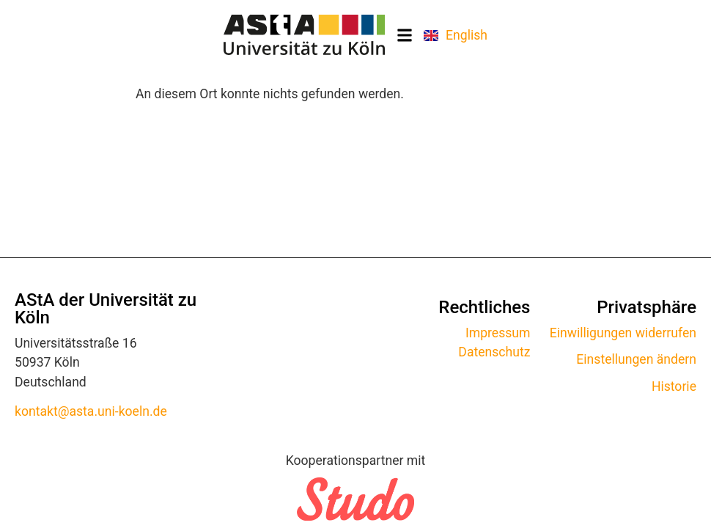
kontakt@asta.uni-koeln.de (91, 411)
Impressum (498, 333)
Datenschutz (494, 352)
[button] (404, 35)
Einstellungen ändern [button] (636, 359)
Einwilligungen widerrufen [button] (623, 333)
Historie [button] (674, 386)
